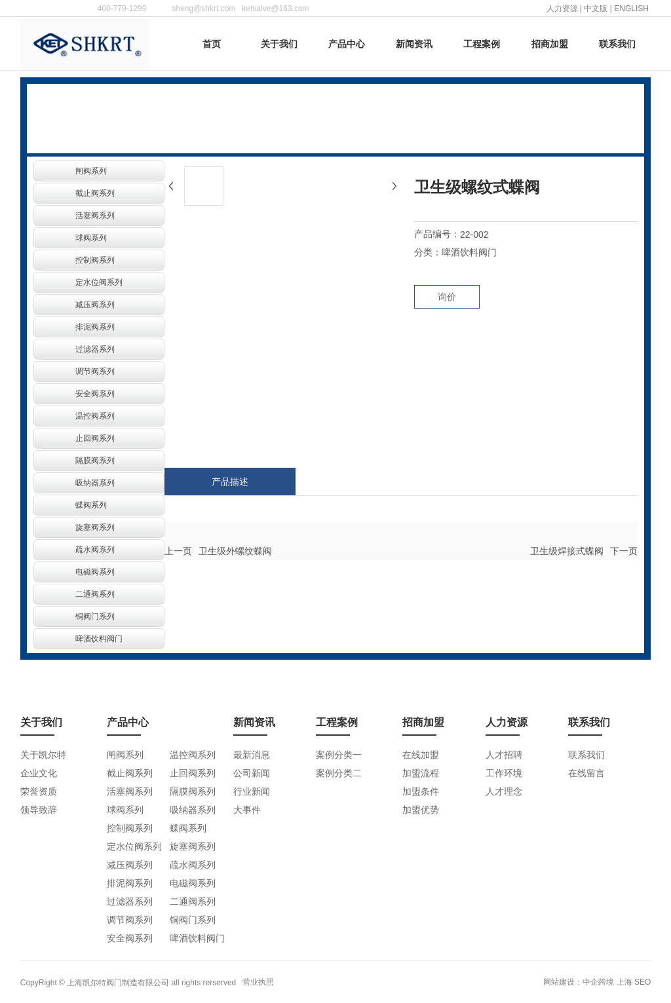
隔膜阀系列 (95, 460)
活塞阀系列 (95, 215)
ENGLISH (632, 8)
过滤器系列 (95, 349)
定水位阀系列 (99, 282)
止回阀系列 (95, 438)
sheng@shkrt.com (203, 8)
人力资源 (562, 8)
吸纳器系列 (95, 482)
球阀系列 (91, 237)
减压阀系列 (95, 304)
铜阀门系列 (95, 616)
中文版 (595, 8)
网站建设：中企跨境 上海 (587, 982)
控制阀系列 (95, 260)
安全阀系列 (95, 393)
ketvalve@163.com (275, 8)
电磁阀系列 (95, 572)
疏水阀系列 (95, 549)
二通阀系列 (95, 594)
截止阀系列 (95, 193)
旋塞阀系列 (95, 527)
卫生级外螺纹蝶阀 (235, 551)
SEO (642, 982)
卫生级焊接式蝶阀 (567, 551)
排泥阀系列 (95, 326)
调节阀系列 (95, 371)
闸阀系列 (91, 171)
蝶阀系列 (91, 505)
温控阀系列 (95, 416)
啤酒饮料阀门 (99, 638)
